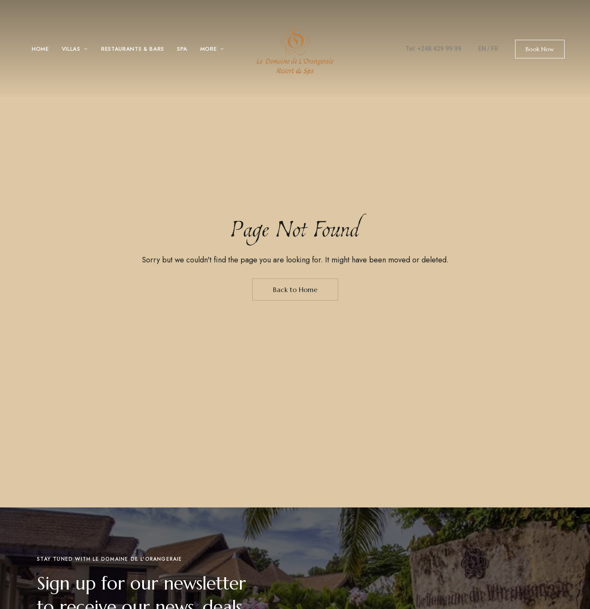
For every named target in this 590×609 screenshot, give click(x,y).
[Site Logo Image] (295, 51)
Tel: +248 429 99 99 (433, 48)
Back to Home (295, 289)
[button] (540, 49)
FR (494, 48)
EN (482, 48)
